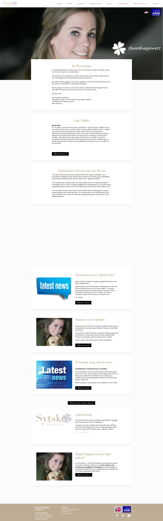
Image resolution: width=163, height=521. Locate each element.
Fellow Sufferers (140, 3)
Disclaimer (39, 509)
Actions (109, 3)
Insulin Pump (95, 3)
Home (59, 3)
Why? (69, 3)
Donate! (80, 3)
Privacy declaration (42, 507)
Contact (155, 3)
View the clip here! (82, 432)
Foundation (123, 3)
